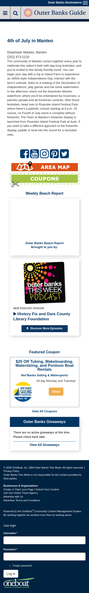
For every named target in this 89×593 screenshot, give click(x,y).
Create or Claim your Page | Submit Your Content (31, 489)
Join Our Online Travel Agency (20, 492)
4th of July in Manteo (30, 40)
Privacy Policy (11, 471)
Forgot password (22, 565)
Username (10, 533)
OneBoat (28, 511)
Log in (10, 574)
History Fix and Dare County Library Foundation (41, 316)
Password (10, 549)
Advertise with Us (13, 496)
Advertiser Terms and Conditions (21, 500)
